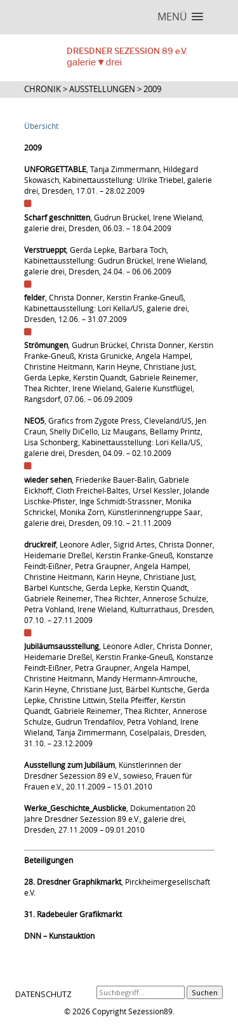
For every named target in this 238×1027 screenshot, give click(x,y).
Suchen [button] (205, 992)
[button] (180, 16)
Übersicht (41, 126)
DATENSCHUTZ (43, 994)
